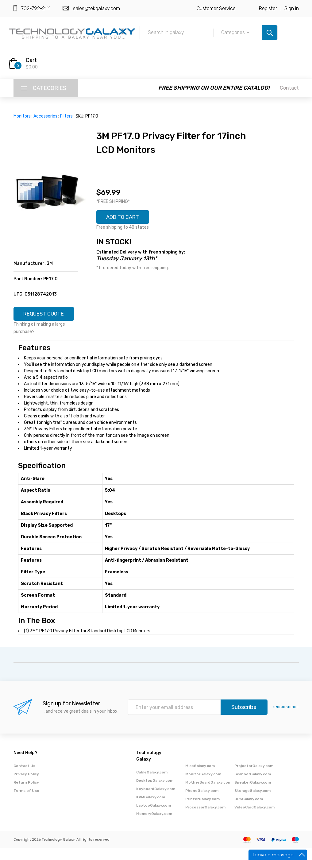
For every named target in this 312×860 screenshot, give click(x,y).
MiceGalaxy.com (200, 778)
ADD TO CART (125, 217)
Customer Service (216, 8)
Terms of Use (26, 802)
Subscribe (243, 719)
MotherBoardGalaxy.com (208, 794)
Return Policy (26, 794)
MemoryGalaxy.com (154, 825)
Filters (66, 116)
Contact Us (24, 778)
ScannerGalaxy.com (252, 786)
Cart (31, 60)
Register (268, 8)
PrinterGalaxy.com (202, 811)
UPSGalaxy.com (248, 811)
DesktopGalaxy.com (154, 792)
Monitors (22, 116)
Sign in (291, 8)
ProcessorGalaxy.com (205, 819)
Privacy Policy (26, 786)
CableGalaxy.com (152, 784)
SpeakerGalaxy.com (252, 794)
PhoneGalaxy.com (201, 802)
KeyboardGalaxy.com (155, 801)
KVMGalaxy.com (150, 809)
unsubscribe (286, 719)
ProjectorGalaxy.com (253, 778)
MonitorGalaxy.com (203, 786)
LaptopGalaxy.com (153, 817)
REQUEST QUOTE (45, 316)
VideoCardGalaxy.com (254, 819)
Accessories (45, 116)
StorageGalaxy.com (252, 802)
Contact (289, 88)
